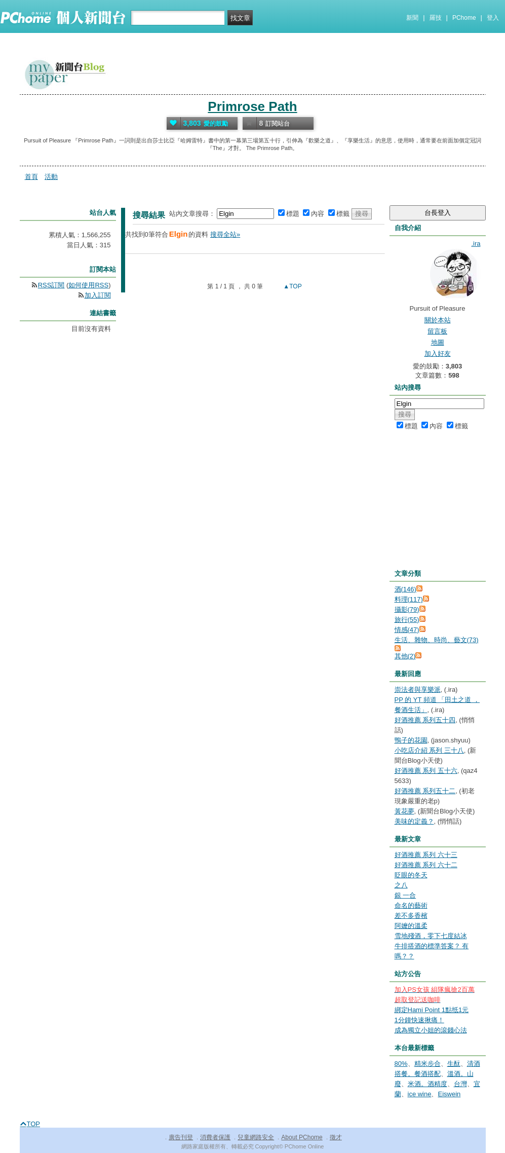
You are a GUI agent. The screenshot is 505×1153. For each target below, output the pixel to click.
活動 (51, 176)
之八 (401, 885)
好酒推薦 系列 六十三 (426, 855)
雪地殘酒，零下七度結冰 (431, 936)
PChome (464, 17)
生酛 (453, 1063)
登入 (493, 17)
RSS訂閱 (51, 285)
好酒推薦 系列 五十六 (426, 770)
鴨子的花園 (411, 740)
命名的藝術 (411, 905)
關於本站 (437, 320)
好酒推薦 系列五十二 (425, 791)
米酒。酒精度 (427, 1084)
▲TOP (292, 286)
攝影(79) (407, 609)
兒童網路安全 (256, 1137)
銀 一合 (405, 895)
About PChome (301, 1137)
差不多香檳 (411, 915)
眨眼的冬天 (411, 875)
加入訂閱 (98, 295)
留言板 (437, 331)
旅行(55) (407, 619)
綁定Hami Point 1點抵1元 (432, 1010)
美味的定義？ (414, 821)
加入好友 (437, 353)
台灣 (460, 1084)
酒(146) (405, 589)
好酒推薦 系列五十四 (425, 720)
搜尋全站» (225, 234)
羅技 (436, 17)
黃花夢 (404, 811)
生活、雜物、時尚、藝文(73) (437, 640)
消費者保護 (215, 1137)
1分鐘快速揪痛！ (419, 1020)
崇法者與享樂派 (418, 689)
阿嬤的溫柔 (411, 925)
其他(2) (405, 656)
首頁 (31, 176)
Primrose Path (252, 106)
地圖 (437, 342)
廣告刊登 (181, 1137)
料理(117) (409, 599)
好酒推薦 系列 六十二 (426, 865)
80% (401, 1063)
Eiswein (449, 1094)
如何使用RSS (88, 285)
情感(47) (407, 630)
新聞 (412, 17)
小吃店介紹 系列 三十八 (429, 750)
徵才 (336, 1137)
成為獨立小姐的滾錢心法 (431, 1030)
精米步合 (427, 1063)
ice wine (420, 1094)
